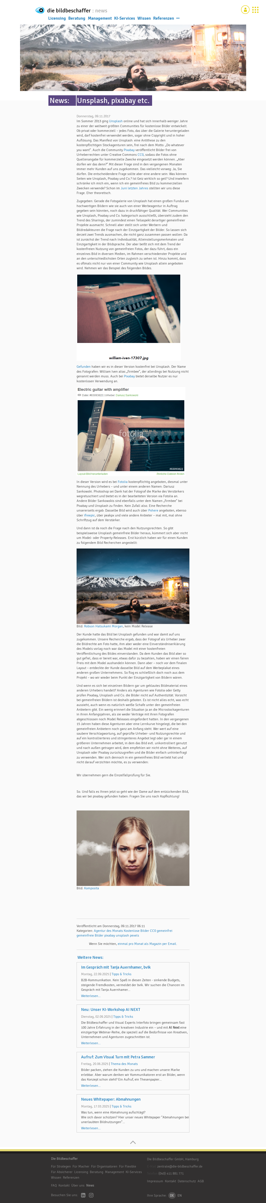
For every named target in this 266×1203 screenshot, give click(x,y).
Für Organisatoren (104, 1166)
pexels (134, 935)
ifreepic (89, 515)
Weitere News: (90, 957)
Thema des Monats (124, 1064)
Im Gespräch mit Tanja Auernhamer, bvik (116, 967)
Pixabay (129, 150)
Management (100, 19)
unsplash (122, 935)
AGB (201, 1181)
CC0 (141, 155)
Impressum (155, 1181)
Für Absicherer (62, 1172)
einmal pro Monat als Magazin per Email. (147, 944)
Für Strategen (61, 1166)
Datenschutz (187, 1181)
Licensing (57, 19)
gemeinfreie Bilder (90, 935)
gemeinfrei (164, 931)
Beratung (76, 19)
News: (59, 100)
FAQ (54, 1185)
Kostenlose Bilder (136, 931)
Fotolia (123, 482)
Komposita (91, 888)
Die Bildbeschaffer (64, 1159)
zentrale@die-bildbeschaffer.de (179, 1166)
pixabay (109, 935)
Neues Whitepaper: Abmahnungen (111, 1099)
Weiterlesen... (91, 996)
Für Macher (81, 1166)
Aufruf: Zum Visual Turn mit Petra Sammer (118, 1057)
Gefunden (84, 367)
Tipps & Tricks (121, 974)
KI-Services (124, 19)
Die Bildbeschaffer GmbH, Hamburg (173, 1159)
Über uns (77, 1185)
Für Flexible (127, 1166)
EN (179, 1195)
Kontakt (64, 1185)
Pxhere (153, 510)
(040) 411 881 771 (171, 1173)
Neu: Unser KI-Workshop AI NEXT (110, 1009)
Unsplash (116, 121)
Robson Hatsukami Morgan (103, 626)
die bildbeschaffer (83, 9)
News (90, 1185)
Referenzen (163, 19)
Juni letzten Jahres (134, 188)
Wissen (144, 19)
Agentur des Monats (108, 931)
